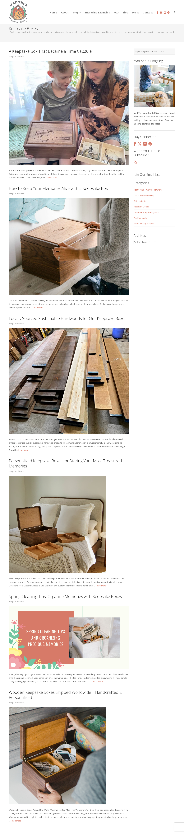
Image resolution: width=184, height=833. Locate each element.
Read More (52, 177)
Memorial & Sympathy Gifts (146, 212)
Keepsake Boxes (16, 56)
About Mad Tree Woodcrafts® (148, 189)
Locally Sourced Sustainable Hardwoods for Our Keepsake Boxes (67, 318)
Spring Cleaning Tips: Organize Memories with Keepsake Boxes (65, 596)
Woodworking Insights (144, 223)
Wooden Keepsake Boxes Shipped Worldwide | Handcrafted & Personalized (65, 694)
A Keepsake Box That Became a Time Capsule (50, 51)
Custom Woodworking (144, 195)
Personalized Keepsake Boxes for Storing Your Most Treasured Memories (65, 463)
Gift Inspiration (140, 201)
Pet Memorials (140, 218)
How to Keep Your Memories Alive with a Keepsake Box (58, 188)
